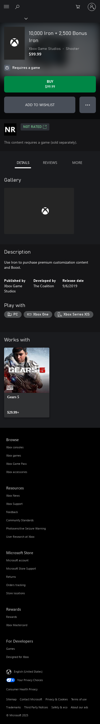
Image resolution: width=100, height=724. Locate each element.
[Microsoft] (50, 4)
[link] (26, 382)
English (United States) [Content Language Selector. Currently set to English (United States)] (28, 671)
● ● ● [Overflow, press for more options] (87, 104)
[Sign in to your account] (92, 7)
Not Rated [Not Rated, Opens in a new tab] (35, 127)
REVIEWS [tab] (50, 162)
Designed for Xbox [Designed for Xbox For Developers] (17, 656)
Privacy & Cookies (57, 699)
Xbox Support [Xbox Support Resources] (14, 503)
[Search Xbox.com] (18, 7)
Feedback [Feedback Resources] (12, 512)
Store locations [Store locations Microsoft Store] (15, 593)
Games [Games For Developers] (10, 648)
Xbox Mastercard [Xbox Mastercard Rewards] (16, 625)
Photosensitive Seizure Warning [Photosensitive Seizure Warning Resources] (26, 528)
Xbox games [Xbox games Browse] (13, 455)
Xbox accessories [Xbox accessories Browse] (16, 472)
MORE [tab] (77, 162)
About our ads (79, 707)
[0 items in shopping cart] (79, 7)
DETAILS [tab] (23, 162)
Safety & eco (59, 707)
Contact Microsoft (31, 699)
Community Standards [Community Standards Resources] (20, 520)
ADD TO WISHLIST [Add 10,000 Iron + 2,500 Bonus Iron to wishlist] (39, 104)
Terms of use (79, 699)
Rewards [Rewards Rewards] (11, 616)
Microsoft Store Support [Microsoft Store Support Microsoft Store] (21, 568)
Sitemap (11, 699)
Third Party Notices (36, 707)
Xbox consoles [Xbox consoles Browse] (15, 447)
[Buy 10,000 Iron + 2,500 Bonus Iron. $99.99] (50, 84)
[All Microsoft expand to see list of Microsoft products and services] (6, 7)
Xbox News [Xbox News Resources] (13, 495)
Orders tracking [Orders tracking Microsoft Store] (15, 585)
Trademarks (13, 707)
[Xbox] (13, 18)
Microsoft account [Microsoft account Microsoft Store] (17, 560)
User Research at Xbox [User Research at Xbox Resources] (20, 536)
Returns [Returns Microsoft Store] (11, 576)
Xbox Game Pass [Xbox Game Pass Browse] (16, 463)
